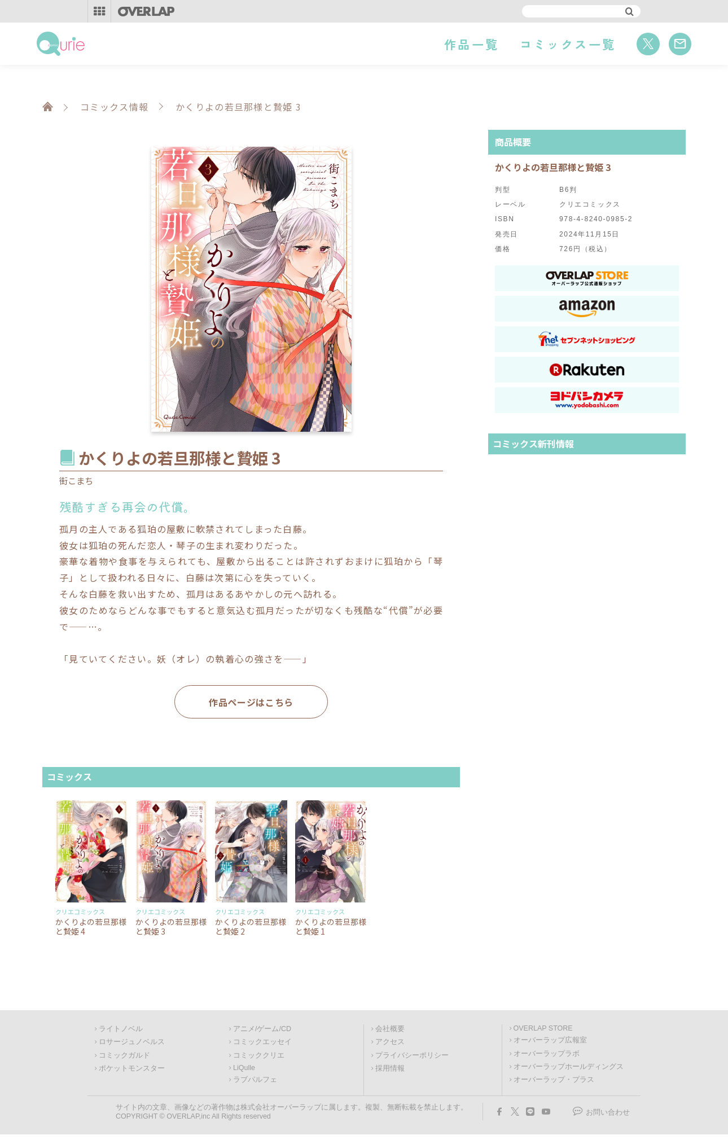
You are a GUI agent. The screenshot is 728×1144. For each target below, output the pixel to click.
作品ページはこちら (251, 702)
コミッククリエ (258, 1055)
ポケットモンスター (132, 1068)
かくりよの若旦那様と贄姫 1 (330, 926)
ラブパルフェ (255, 1080)
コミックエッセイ (262, 1042)
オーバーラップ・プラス (554, 1080)
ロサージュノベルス (132, 1042)
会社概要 (390, 1029)
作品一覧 (471, 44)
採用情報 (390, 1068)
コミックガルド (124, 1055)
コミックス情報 (114, 106)
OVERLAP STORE (543, 1028)
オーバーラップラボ (547, 1054)
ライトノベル (121, 1029)
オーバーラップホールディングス (569, 1067)
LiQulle (244, 1068)
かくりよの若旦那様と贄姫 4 (90, 926)
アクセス (390, 1042)
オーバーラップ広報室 (550, 1040)
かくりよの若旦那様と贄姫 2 (250, 926)
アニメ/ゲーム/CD (262, 1029)
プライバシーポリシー (412, 1055)
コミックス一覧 (568, 44)
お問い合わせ (608, 1112)
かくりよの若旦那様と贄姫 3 (171, 926)
